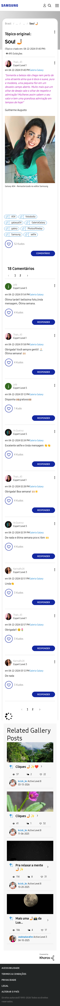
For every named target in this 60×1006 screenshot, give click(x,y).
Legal (5, 986)
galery (14, 228)
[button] (49, 62)
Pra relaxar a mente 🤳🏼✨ (29, 867)
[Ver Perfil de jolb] (15, 284)
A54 (13, 216)
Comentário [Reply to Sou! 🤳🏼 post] (43, 253)
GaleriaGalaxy (38, 222)
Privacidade (9, 980)
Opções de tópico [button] (49, 31)
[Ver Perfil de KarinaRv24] (18, 568)
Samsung (15, 234)
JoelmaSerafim (25, 937)
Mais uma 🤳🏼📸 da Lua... (28, 920)
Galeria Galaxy (37, 70)
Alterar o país (10, 991)
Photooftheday (35, 228)
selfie (33, 234)
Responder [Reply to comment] (43, 322)
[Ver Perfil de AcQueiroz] (18, 430)
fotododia (30, 216)
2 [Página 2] (20, 275)
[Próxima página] (26, 275)
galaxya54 (16, 222)
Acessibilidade (11, 968)
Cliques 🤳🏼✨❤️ (27, 767)
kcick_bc (22, 781)
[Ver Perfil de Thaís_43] (17, 62)
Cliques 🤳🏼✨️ (25, 816)
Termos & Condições (14, 974)
